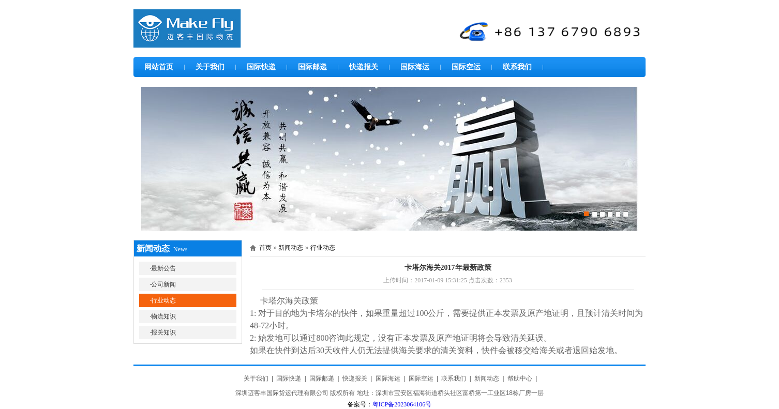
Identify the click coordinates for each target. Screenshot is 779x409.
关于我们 (210, 67)
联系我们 (517, 67)
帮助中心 (519, 378)
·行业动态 (162, 300)
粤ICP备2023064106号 (402, 404)
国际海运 (414, 67)
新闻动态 (290, 247)
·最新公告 (162, 268)
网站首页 (158, 67)
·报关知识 (162, 332)
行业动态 (322, 247)
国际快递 (261, 67)
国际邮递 (312, 67)
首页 (265, 247)
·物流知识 (162, 316)
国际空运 (466, 67)
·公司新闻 (162, 284)
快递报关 (363, 67)
